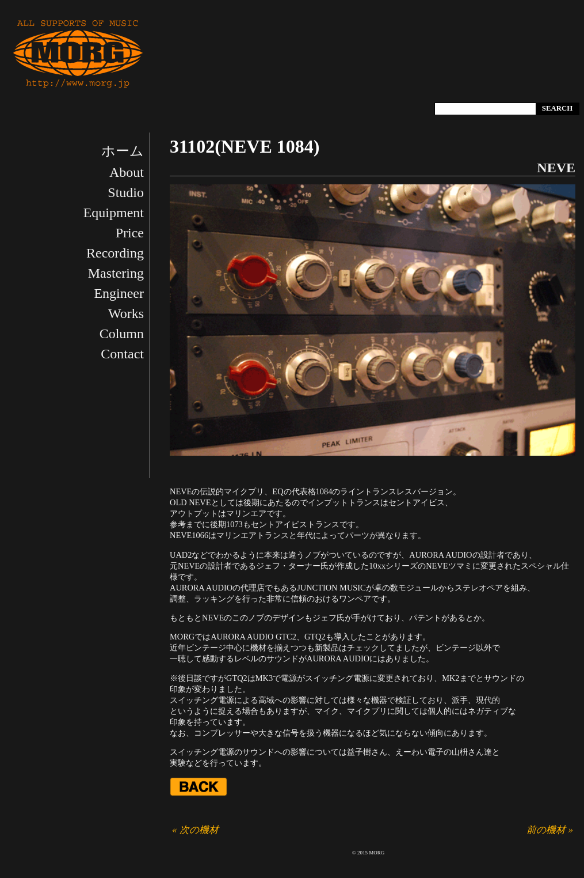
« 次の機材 (195, 829)
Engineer (119, 293)
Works (126, 313)
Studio (126, 192)
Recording (115, 252)
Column (122, 333)
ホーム (122, 150)
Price (130, 232)
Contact (122, 353)
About (126, 172)
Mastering (116, 273)
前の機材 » (549, 829)
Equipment (113, 212)
